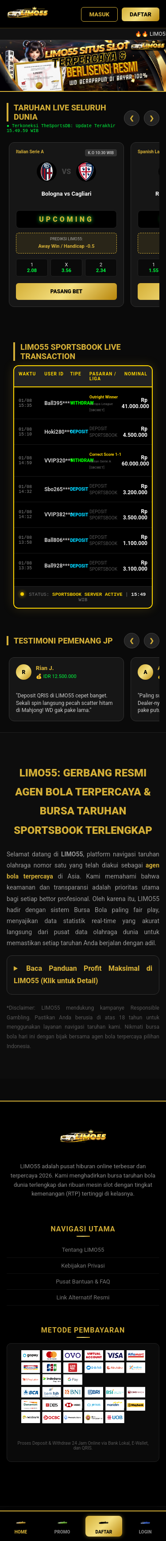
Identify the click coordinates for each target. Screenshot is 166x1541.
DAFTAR (140, 14)
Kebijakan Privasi (83, 1271)
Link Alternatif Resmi (83, 1302)
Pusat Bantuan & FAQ (83, 1287)
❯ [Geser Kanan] (151, 119)
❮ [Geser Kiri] (131, 119)
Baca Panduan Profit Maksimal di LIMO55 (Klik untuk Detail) (83, 980)
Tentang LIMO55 (83, 1255)
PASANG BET (66, 294)
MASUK (99, 14)
